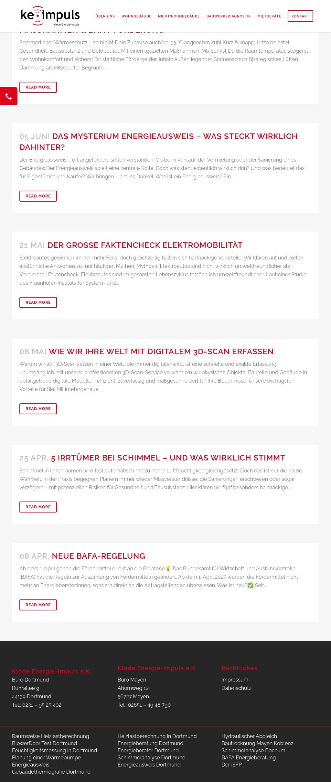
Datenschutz (236, 688)
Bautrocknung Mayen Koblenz (257, 743)
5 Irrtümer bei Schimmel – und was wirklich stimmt (168, 457)
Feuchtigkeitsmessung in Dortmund (54, 750)
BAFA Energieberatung (248, 758)
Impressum (234, 680)
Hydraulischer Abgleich (249, 736)
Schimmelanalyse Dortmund (152, 758)
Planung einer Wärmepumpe (46, 758)
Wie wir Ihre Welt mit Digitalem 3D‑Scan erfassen (161, 351)
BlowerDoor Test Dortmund (44, 743)
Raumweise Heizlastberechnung (50, 736)
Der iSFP (231, 765)
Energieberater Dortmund (148, 750)
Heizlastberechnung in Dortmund (157, 736)
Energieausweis (30, 765)
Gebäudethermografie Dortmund (51, 772)
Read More (38, 87)
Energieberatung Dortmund (151, 743)
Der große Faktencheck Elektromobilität (145, 245)
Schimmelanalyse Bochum (253, 750)
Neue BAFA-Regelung (98, 556)
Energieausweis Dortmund (149, 765)
